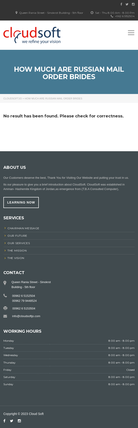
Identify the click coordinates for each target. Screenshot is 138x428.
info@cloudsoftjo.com (26, 316)
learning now (21, 202)
